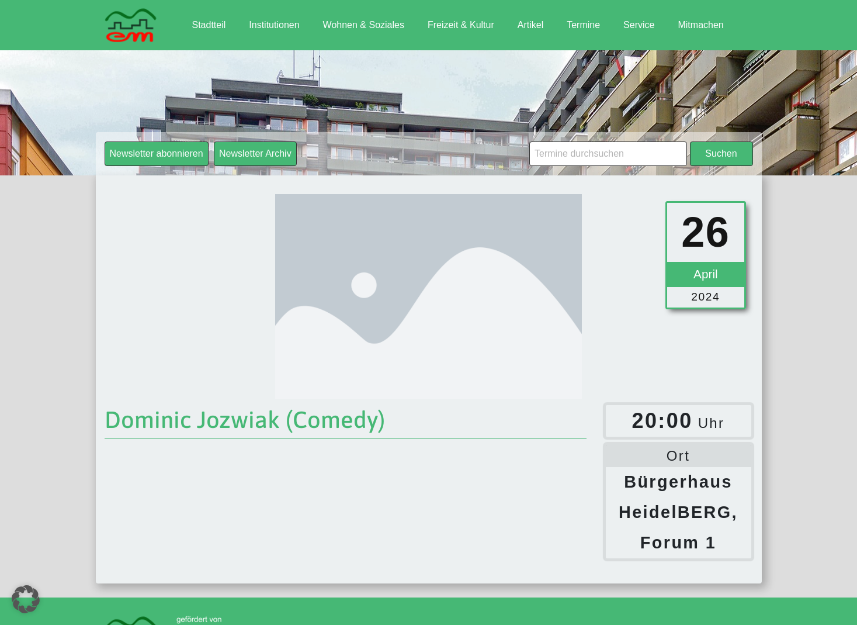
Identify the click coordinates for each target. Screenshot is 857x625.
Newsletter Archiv (255, 153)
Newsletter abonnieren (156, 153)
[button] (25, 599)
